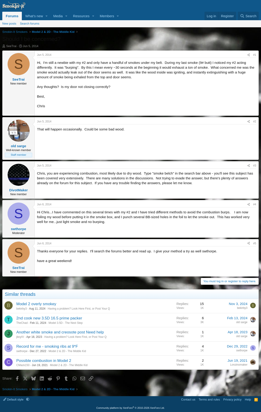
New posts (9, 23)
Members (107, 16)
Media (58, 16)
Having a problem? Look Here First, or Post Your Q (79, 308)
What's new (34, 16)
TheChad (22, 323)
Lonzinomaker (238, 364)
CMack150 (22, 365)
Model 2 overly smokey (36, 304)
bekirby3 (21, 308)
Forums (12, 16)
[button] (46, 16)
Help (248, 399)
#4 (254, 204)
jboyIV (20, 337)
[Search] (248, 16)
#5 (254, 243)
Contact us (188, 399)
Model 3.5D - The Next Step (65, 323)
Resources (81, 16)
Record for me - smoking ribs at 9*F (47, 346)
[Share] (249, 55)
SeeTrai (11, 46)
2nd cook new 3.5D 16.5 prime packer (49, 318)
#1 (254, 54)
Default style (13, 399)
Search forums (30, 23)
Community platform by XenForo (130, 407)
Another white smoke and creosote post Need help (60, 332)
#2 (254, 121)
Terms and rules (209, 399)
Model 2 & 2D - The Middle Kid (67, 351)
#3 (254, 165)
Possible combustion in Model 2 (43, 360)
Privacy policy (232, 399)
